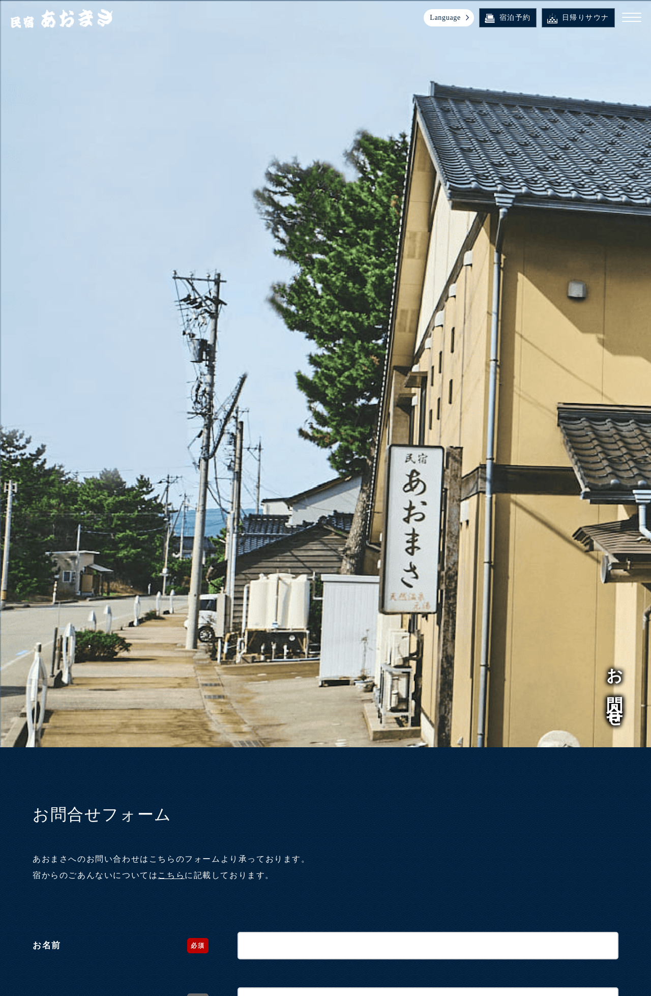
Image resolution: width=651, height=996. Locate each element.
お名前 (47, 945)
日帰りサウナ (579, 18)
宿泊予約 (508, 18)
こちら (171, 875)
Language (445, 17)
